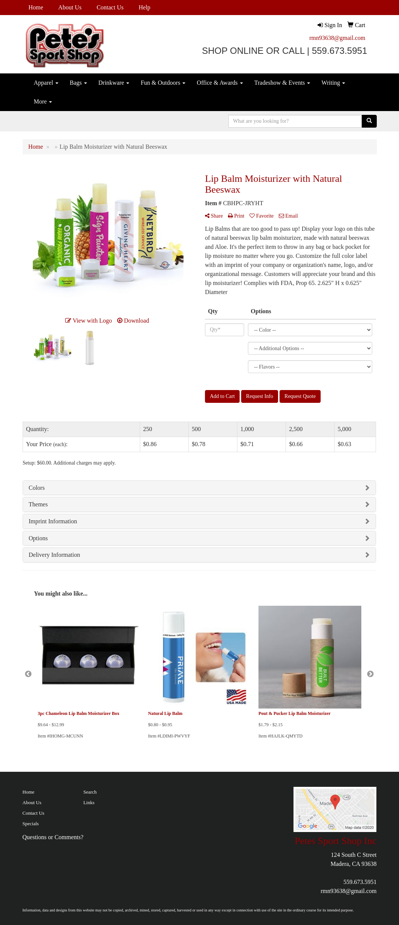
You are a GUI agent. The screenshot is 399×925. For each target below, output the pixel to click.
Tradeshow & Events (282, 82)
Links (89, 802)
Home (36, 7)
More (43, 101)
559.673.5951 (359, 882)
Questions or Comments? (53, 837)
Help (144, 7)
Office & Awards (220, 82)
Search (89, 792)
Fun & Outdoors (163, 82)
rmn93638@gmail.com (337, 38)
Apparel (46, 82)
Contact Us (110, 7)
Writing (333, 82)
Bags (78, 82)
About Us (70, 7)
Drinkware (113, 82)
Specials (31, 823)
